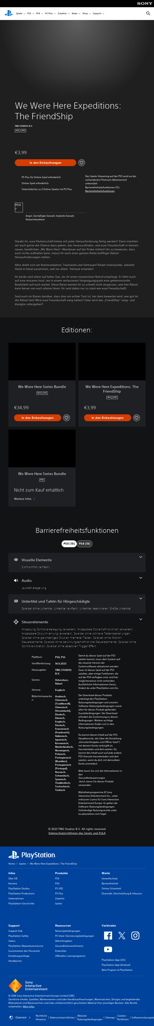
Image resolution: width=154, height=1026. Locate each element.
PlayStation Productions (21, 893)
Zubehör (62, 13)
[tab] (69, 543)
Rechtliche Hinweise (41, 1017)
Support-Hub (15, 931)
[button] (100, 191)
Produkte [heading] (61, 873)
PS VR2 (59, 888)
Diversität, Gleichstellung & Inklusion (122, 893)
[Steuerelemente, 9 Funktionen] (77, 633)
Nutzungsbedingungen (67, 931)
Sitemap (109, 1017)
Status (11, 941)
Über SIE (12, 878)
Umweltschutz (110, 878)
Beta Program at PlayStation (117, 970)
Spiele (19, 13)
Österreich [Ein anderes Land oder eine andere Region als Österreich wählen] (19, 1017)
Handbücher (15, 961)
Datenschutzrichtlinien (62, 1017)
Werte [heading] (106, 873)
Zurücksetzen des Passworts (24, 951)
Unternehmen (16, 898)
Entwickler (60, 951)
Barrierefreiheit (110, 883)
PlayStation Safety (18, 936)
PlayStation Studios (19, 888)
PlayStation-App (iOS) (114, 960)
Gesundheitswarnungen (91, 778)
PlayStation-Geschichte (21, 903)
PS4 (38, 13)
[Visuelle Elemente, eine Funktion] (77, 562)
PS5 (29, 13)
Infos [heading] (11, 873)
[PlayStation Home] (9, 13)
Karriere (12, 883)
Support (97, 13)
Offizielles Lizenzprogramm (70, 956)
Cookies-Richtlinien (123, 1017)
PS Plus (49, 13)
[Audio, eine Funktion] (77, 583)
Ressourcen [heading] (63, 925)
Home (11, 863)
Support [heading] (13, 925)
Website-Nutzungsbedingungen (89, 1017)
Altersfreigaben (63, 941)
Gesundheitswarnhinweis (69, 946)
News (74, 13)
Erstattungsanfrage (18, 956)
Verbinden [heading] (109, 925)
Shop (85, 13)
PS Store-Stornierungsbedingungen (74, 936)
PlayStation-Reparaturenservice (25, 946)
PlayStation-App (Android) (116, 965)
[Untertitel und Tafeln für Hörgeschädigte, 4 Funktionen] (77, 604)
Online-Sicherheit (111, 888)
